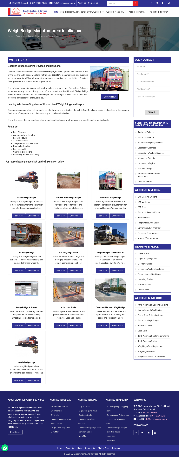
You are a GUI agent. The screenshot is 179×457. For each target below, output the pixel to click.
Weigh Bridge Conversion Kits (110, 217)
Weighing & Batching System (150, 346)
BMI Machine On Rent (147, 197)
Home (55, 12)
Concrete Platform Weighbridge (110, 272)
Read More (18, 180)
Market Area (103, 448)
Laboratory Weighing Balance (151, 153)
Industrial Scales (145, 325)
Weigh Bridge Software (26, 272)
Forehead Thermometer (148, 233)
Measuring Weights (146, 158)
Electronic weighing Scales (149, 274)
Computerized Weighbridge (48, 38)
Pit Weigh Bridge (26, 217)
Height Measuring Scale (148, 223)
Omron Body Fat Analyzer (149, 228)
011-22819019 (158, 382)
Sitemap (116, 448)
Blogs (79, 448)
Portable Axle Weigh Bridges (68, 162)
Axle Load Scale (68, 272)
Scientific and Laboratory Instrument (149, 175)
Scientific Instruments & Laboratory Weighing (82, 12)
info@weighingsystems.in (63, 3)
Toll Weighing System (68, 217)
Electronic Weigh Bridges (149, 320)
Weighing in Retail (138, 12)
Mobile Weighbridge (26, 327)
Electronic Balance (146, 137)
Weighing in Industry (160, 12)
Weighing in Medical (116, 12)
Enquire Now (110, 96)
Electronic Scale (145, 264)
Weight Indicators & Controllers (151, 357)
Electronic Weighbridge (110, 162)
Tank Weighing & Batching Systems (153, 336)
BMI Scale (142, 207)
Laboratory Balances (147, 148)
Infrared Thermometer (148, 238)
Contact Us (93, 3)
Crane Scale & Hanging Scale (150, 315)
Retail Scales (143, 290)
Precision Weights (146, 168)
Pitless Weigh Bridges (26, 162)
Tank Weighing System (148, 341)
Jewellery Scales (145, 279)
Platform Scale (144, 284)
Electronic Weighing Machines (151, 269)
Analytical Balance (146, 132)
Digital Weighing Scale (147, 259)
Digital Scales (144, 253)
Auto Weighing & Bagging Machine (153, 305)
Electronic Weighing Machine (150, 142)
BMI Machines (144, 202)
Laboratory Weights (146, 163)
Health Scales (144, 217)
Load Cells (142, 331)
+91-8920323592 (39, 3)
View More (54, 398)
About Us (82, 3)
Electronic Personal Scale (149, 212)
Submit (151, 112)
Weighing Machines (146, 351)
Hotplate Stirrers (145, 182)
